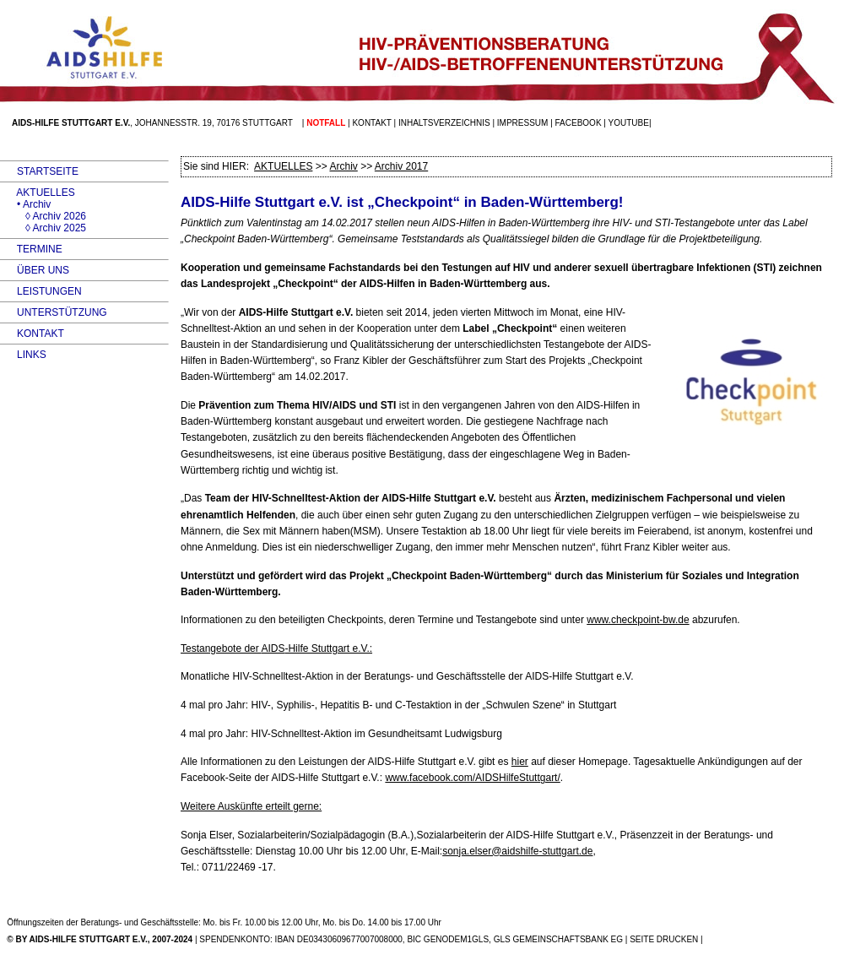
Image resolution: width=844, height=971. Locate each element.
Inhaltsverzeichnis (444, 122)
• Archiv (25, 204)
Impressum (523, 122)
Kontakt (371, 122)
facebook (578, 122)
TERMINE (31, 249)
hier (519, 762)
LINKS (23, 355)
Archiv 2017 (401, 166)
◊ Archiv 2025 (43, 228)
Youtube (629, 122)
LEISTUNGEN (41, 291)
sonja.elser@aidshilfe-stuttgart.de (517, 851)
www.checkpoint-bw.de (638, 620)
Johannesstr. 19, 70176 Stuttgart (214, 122)
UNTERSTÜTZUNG (53, 312)
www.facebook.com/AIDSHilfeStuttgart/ (472, 778)
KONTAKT (32, 333)
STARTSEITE (39, 171)
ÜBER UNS (34, 270)
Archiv (343, 166)
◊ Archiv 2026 (43, 216)
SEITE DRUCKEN (664, 939)
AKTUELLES (37, 192)
